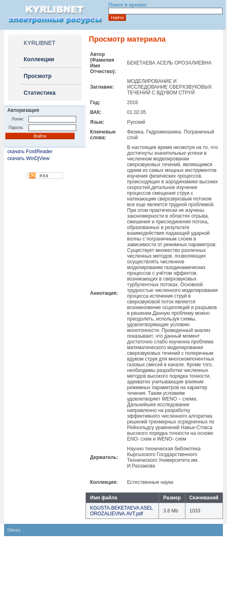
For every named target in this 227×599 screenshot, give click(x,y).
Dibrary (13, 530)
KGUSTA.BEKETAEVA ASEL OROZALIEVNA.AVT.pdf (121, 511)
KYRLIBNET (39, 43)
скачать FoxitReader (30, 151)
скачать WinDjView (28, 158)
